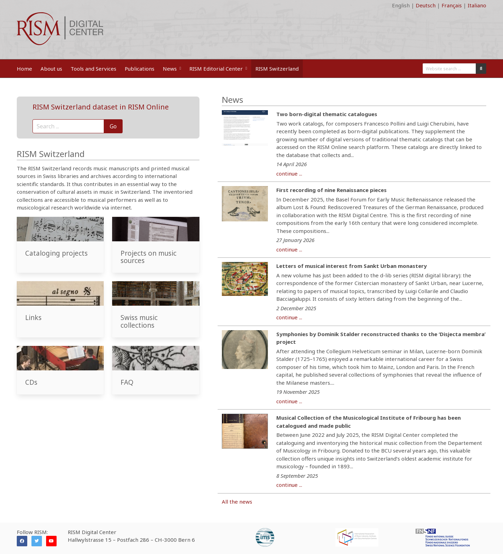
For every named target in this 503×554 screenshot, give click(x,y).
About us (51, 68)
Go (113, 126)
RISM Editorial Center (218, 68)
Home (24, 68)
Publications (139, 68)
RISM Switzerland (277, 68)
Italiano (477, 5)
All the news (237, 501)
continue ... (289, 173)
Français (452, 5)
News (172, 68)
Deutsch (426, 5)
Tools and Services (93, 68)
